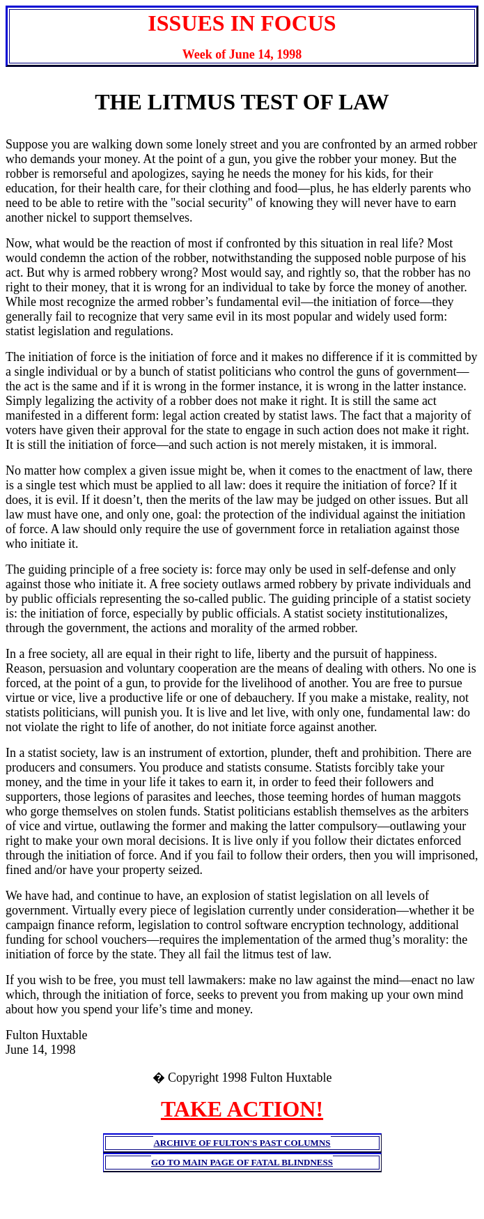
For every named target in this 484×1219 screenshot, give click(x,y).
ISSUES (186, 23)
